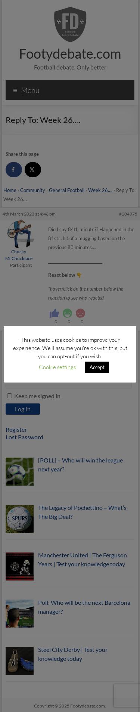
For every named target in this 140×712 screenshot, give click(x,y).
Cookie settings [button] (57, 366)
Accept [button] (97, 367)
